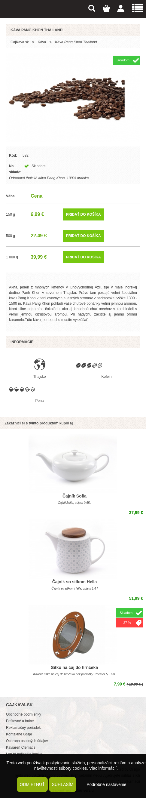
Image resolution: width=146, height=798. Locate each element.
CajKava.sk (20, 42)
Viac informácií (103, 768)
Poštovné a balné (20, 721)
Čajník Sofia (74, 496)
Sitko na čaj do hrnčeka (74, 667)
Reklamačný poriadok (23, 728)
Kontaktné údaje (19, 734)
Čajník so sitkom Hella (74, 581)
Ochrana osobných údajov (27, 741)
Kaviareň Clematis (20, 747)
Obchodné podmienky (23, 714)
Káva (42, 42)
